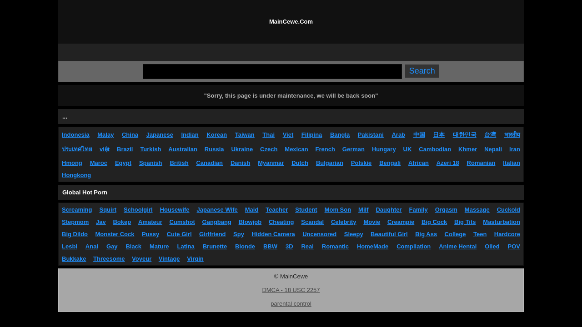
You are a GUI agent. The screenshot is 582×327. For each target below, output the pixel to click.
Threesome (109, 258)
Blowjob (250, 221)
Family (418, 209)
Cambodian (435, 149)
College (455, 234)
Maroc (98, 162)
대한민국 (465, 134)
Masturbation (501, 221)
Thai (268, 134)
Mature (159, 246)
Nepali (493, 149)
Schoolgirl (138, 209)
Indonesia (76, 134)
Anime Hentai (458, 246)
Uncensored (319, 234)
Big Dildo (75, 234)
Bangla (340, 134)
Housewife (175, 209)
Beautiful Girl (389, 234)
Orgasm (446, 209)
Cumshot (182, 221)
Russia (214, 149)
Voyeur (141, 258)
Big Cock (434, 221)
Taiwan (245, 134)
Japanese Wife (217, 209)
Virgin (195, 258)
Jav (101, 221)
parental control (291, 303)
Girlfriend (212, 234)
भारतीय (512, 134)
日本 (439, 134)
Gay (112, 246)
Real (307, 246)
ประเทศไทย (77, 149)
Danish (240, 162)
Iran (514, 149)
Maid (252, 209)
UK (407, 149)
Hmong (72, 162)
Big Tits (465, 221)
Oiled (492, 246)
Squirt (107, 209)
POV (514, 246)
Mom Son (338, 209)
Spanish (150, 162)
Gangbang (216, 221)
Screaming (77, 209)
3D (289, 246)
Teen (480, 234)
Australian (182, 149)
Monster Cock (115, 234)
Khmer (467, 149)
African (418, 162)
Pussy (150, 234)
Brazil (125, 149)
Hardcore (507, 234)
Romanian (481, 162)
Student (306, 209)
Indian (189, 134)
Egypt (123, 162)
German (353, 149)
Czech (268, 149)
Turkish (150, 149)
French (325, 149)
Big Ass (426, 234)
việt (105, 149)
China (130, 134)
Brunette (215, 246)
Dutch (299, 162)
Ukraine (242, 149)
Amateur (150, 221)
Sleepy (353, 234)
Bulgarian (329, 162)
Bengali (390, 162)
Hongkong (76, 175)
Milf (363, 209)
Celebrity (343, 221)
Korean (216, 134)
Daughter (388, 209)
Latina (186, 246)
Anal (91, 246)
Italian (511, 162)
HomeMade (372, 246)
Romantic (335, 246)
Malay (105, 134)
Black (133, 246)
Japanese (159, 134)
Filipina (311, 134)
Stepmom (75, 221)
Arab (398, 134)
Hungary (384, 149)
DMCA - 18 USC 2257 (291, 290)
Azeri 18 (447, 162)
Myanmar (271, 162)
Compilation (413, 246)
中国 (419, 134)
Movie (371, 221)
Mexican (296, 149)
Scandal (312, 221)
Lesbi (69, 246)
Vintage (169, 258)
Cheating (281, 221)
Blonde (245, 246)
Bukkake (74, 258)
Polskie (361, 162)
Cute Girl (179, 234)
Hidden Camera (273, 234)
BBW (270, 246)
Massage (477, 209)
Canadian (209, 162)
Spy (238, 234)
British (179, 162)
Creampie (400, 221)
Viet (288, 134)
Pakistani (371, 134)
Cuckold (508, 209)
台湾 (490, 134)
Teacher (277, 209)
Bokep (122, 221)
